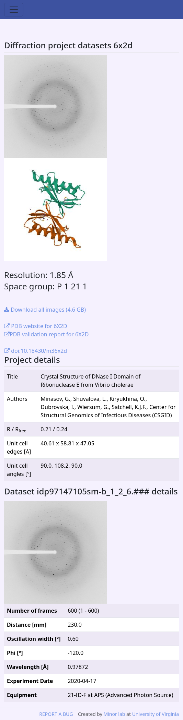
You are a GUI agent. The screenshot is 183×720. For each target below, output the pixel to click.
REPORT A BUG (56, 714)
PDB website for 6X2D (35, 326)
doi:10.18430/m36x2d (35, 351)
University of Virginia (155, 714)
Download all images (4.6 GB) (45, 309)
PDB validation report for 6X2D (46, 334)
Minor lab (114, 714)
